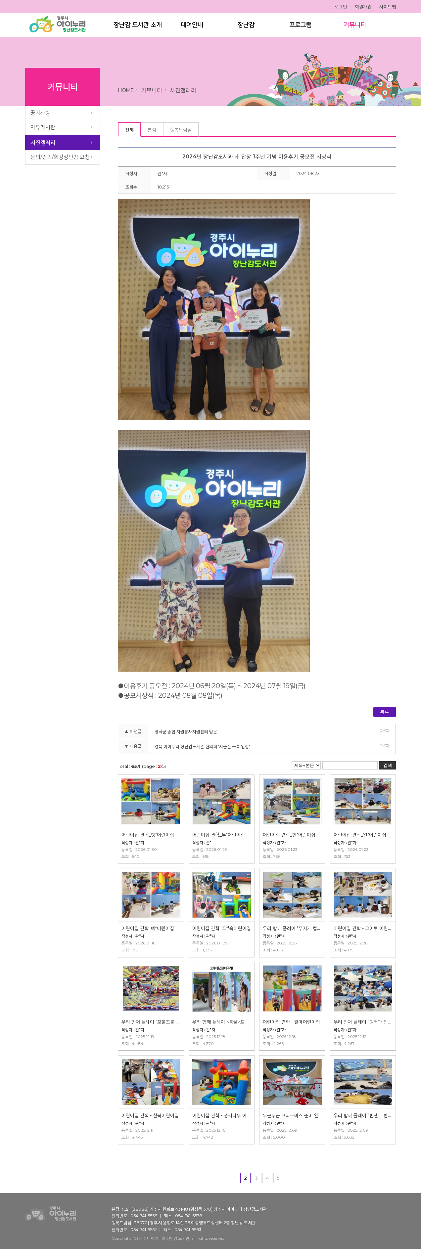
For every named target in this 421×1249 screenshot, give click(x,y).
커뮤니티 (354, 25)
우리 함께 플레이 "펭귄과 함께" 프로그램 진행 (363, 1022)
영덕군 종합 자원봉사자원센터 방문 (186, 731)
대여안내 (191, 25)
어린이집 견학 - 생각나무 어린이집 (221, 1115)
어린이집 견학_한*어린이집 (289, 835)
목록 (384, 712)
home (125, 90)
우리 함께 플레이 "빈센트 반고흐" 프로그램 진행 (363, 1115)
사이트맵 (387, 7)
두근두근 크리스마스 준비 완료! (292, 1115)
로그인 (341, 7)
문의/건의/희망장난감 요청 (60, 157)
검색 (387, 765)
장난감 (245, 25)
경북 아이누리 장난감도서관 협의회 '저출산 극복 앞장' (202, 746)
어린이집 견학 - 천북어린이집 (150, 1115)
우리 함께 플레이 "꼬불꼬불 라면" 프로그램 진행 (150, 1022)
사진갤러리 (42, 142)
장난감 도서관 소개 (137, 25)
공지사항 (40, 112)
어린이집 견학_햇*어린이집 (147, 835)
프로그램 (300, 25)
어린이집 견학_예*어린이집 (147, 928)
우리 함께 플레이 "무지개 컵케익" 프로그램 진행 (292, 928)
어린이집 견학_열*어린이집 (360, 835)
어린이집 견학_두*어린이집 (218, 835)
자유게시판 (42, 127)
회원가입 (363, 7)
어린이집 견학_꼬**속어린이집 (221, 928)
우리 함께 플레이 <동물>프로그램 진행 (221, 1022)
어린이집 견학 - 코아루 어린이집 (363, 928)
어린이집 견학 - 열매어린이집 (291, 1022)
